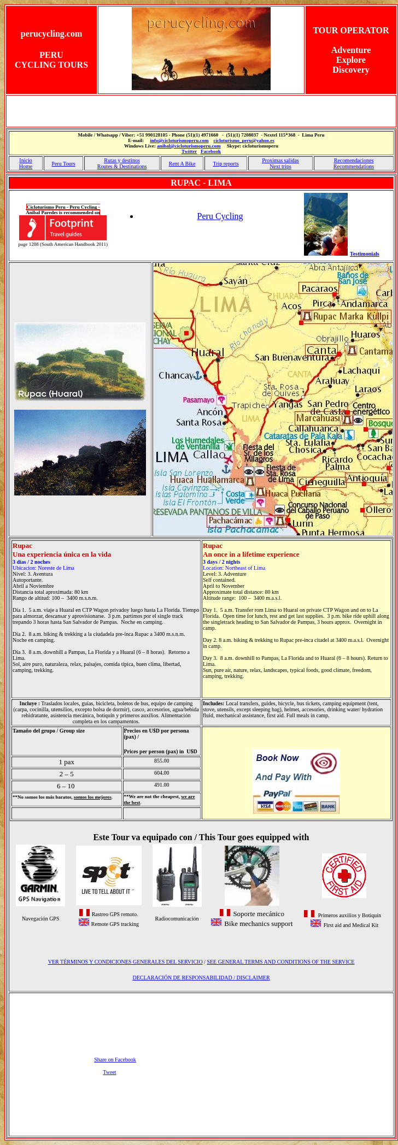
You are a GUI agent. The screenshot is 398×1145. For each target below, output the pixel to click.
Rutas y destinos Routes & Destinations (122, 163)
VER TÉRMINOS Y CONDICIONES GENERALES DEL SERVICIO (125, 962)
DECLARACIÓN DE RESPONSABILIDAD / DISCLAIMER (201, 978)
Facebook (211, 151)
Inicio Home (25, 163)
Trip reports (225, 164)
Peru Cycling (220, 216)
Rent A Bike (182, 164)
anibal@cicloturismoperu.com (188, 146)
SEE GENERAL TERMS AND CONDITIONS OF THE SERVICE (280, 962)
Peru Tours (63, 164)
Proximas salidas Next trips (280, 163)
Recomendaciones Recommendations (353, 163)
